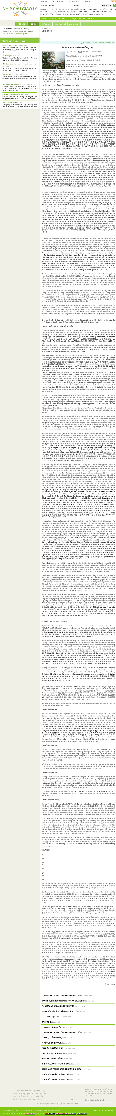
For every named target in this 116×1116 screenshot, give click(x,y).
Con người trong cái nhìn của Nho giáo (62, 996)
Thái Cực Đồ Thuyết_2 (52, 1038)
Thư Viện (62, 19)
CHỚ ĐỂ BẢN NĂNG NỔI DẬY (12, 94)
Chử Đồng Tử (7, 56)
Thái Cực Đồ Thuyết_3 (52, 1027)
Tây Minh (5, 74)
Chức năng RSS (21, 34)
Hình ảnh (82, 19)
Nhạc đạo (92, 19)
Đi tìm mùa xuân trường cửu (56, 1064)
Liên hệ (87, 1)
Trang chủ (43, 1)
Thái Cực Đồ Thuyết (9, 45)
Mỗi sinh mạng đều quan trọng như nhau (17, 64)
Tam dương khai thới (9, 84)
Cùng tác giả (60, 24)
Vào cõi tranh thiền (52, 1059)
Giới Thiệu (72, 19)
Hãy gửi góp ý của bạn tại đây (95, 1100)
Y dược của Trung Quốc (54, 1053)
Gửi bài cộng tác (74, 1)
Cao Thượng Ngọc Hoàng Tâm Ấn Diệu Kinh (63, 1001)
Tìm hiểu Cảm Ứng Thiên (53, 1048)
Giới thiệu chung (57, 1)
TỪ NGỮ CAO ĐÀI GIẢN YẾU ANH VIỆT (58, 1006)
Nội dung (46, 24)
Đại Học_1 (46, 1022)
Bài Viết (53, 19)
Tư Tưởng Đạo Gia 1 (51, 1017)
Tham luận (74, 24)
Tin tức (44, 19)
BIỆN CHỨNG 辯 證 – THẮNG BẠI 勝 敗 (58, 1011)
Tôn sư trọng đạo (8, 102)
